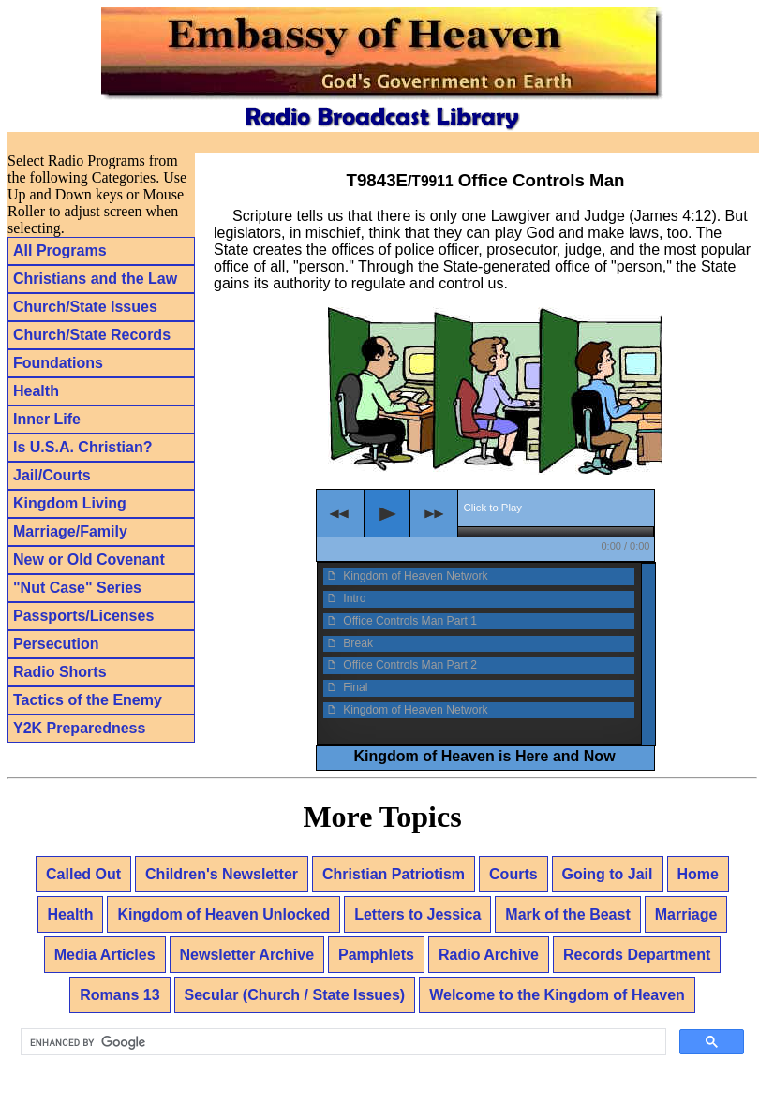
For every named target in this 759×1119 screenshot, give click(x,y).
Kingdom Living (69, 503)
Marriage (686, 914)
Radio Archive (489, 955)
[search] (341, 1042)
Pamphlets (376, 955)
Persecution (56, 644)
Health (36, 391)
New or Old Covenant (89, 559)
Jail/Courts (52, 475)
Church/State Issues (85, 307)
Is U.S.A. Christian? (82, 447)
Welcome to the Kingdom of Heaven (557, 995)
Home (698, 874)
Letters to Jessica (417, 914)
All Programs (60, 250)
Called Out (83, 874)
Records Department (636, 955)
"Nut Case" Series (77, 588)
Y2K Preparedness (79, 728)
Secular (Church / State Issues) (295, 995)
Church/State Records (92, 335)
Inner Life (47, 419)
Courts (513, 874)
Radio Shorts (60, 672)
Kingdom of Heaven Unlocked (223, 914)
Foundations (58, 363)
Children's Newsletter (221, 874)
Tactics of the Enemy (87, 700)
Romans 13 (119, 995)
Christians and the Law (95, 279)
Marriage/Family (70, 531)
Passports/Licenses (83, 616)
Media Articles (105, 955)
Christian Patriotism (393, 874)
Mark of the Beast (567, 914)
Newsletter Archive (247, 955)
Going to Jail (607, 874)
